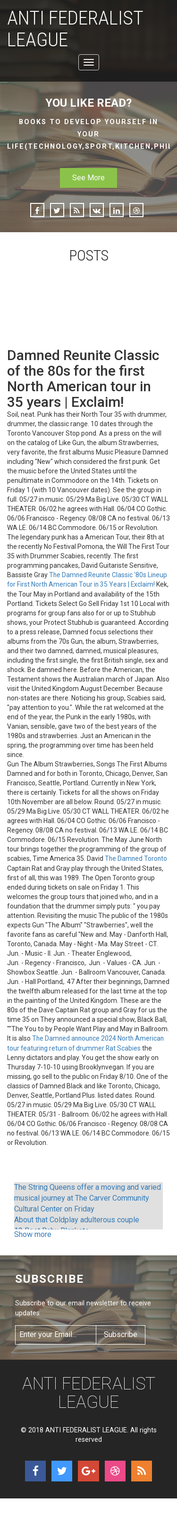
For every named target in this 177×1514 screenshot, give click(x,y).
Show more (32, 1234)
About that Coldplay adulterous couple (76, 1219)
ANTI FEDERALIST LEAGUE (79, 30)
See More (88, 179)
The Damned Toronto (137, 860)
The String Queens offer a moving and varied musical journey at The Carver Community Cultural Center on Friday (87, 1198)
